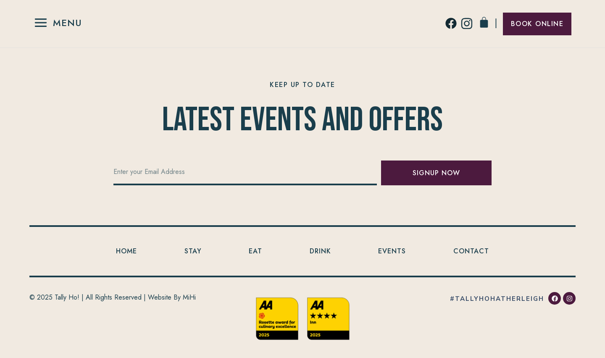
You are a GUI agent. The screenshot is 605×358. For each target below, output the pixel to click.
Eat (255, 251)
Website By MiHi (172, 297)
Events (392, 251)
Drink (320, 251)
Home (126, 251)
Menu (67, 22)
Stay (193, 251)
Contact (471, 251)
